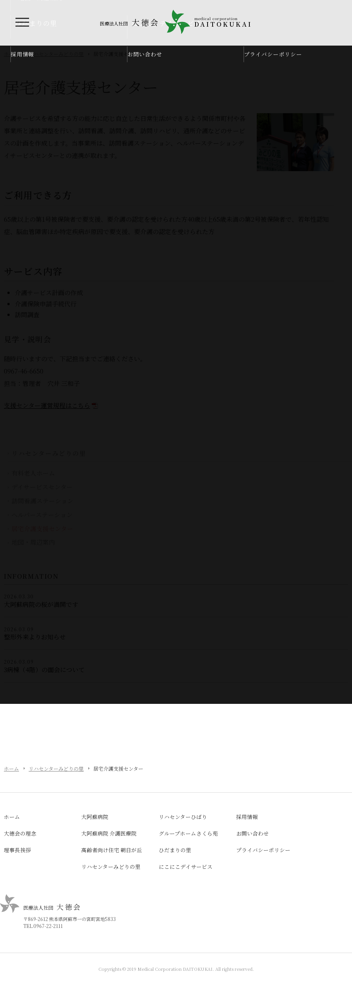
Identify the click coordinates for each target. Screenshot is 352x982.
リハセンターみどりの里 (56, 768)
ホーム (11, 768)
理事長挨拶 (17, 850)
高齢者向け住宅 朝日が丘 (111, 850)
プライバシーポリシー (273, 54)
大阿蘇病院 (94, 817)
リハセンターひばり (183, 817)
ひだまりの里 (175, 850)
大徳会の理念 (20, 833)
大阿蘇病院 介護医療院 (109, 833)
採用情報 (22, 54)
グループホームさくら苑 (188, 833)
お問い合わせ (144, 54)
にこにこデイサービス (186, 866)
